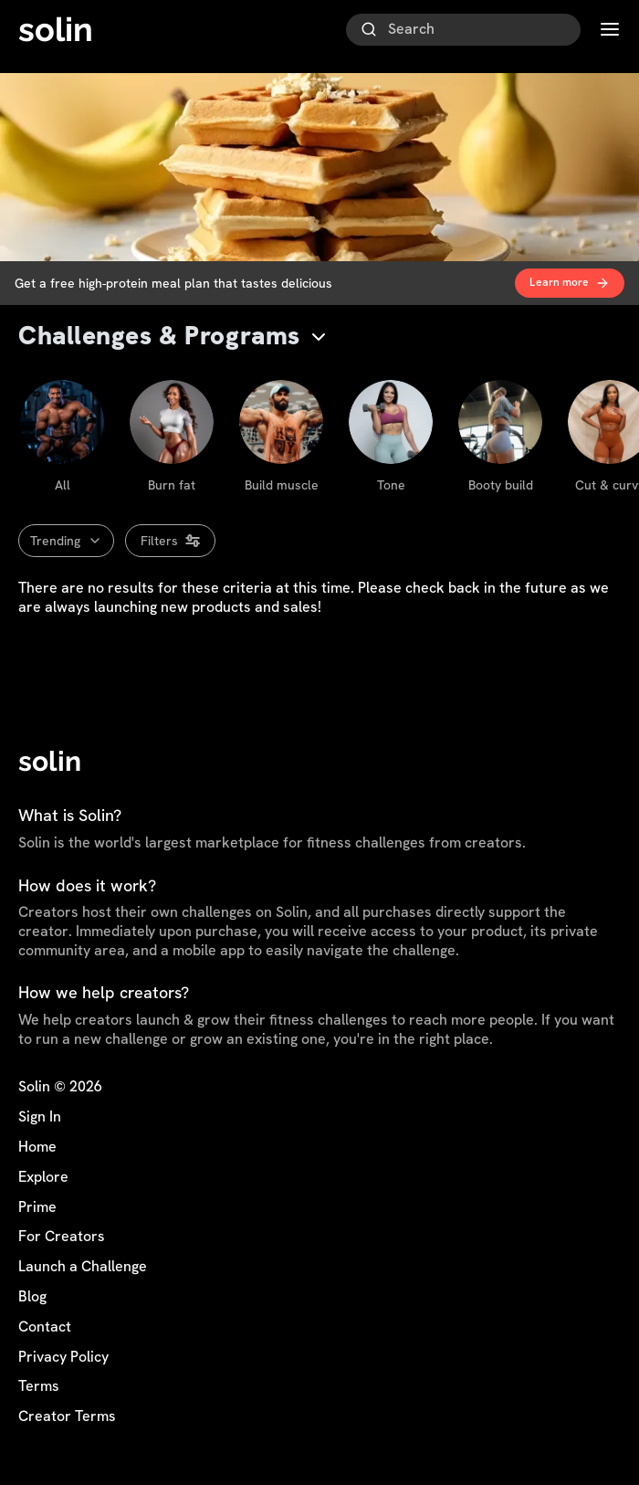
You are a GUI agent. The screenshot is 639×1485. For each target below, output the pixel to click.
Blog (32, 1297)
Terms (38, 1386)
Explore (43, 1177)
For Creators (61, 1236)
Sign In (39, 1117)
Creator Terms (67, 1416)
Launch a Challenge (82, 1267)
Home (37, 1147)
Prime (37, 1207)
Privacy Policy (63, 1357)
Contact (44, 1327)
